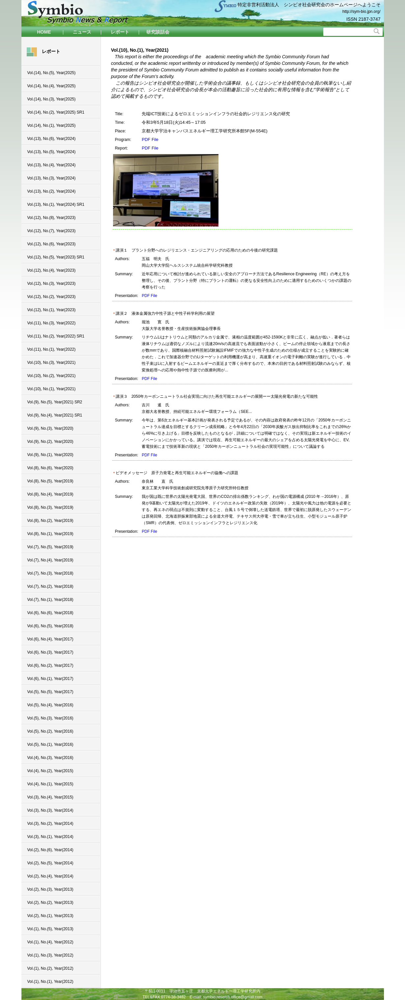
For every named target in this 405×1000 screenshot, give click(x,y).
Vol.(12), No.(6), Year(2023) (51, 244)
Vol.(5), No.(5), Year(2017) (50, 691)
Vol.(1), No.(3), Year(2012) (50, 955)
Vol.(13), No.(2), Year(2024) (51, 191)
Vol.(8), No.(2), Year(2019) (50, 520)
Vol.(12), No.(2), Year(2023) (51, 296)
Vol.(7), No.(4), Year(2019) (50, 560)
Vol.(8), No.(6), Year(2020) (50, 468)
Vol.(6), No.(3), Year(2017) (50, 652)
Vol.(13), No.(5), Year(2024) (51, 151)
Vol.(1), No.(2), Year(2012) (50, 968)
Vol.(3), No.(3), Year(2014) (50, 810)
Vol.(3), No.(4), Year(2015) (50, 797)
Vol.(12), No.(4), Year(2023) (51, 270)
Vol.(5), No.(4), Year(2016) (50, 705)
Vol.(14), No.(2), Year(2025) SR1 (55, 112)
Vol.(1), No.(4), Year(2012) (50, 942)
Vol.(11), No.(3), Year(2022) (51, 323)
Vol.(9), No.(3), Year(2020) (50, 428)
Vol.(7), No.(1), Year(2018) (50, 599)
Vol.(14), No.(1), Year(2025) (51, 125)
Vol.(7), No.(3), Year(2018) (50, 573)
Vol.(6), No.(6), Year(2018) (50, 612)
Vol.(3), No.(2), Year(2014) (50, 823)
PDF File (150, 139)
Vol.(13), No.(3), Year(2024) (51, 178)
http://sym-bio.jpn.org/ (361, 11)
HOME (44, 32)
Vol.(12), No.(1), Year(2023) (51, 310)
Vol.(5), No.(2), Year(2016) (50, 731)
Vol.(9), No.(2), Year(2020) (50, 441)
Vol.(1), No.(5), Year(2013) (50, 929)
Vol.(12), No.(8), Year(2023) (51, 217)
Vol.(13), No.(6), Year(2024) (51, 138)
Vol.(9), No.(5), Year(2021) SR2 (54, 402)
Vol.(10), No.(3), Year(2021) (51, 362)
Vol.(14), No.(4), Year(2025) (51, 86)
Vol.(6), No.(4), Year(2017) (50, 639)
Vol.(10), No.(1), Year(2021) (51, 389)
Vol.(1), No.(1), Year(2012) (50, 981)
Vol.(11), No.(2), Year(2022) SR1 (55, 336)
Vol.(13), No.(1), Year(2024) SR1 (55, 204)
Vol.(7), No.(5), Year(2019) (50, 547)
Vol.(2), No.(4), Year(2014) (50, 876)
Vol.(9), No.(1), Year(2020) (50, 454)
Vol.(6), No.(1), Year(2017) (50, 678)
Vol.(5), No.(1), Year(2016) (50, 744)
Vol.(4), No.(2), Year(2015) (50, 771)
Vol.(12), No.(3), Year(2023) (51, 283)
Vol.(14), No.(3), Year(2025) (51, 99)
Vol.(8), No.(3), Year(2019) (50, 507)
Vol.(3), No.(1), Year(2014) (50, 836)
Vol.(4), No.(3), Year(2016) (50, 757)
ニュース (82, 32)
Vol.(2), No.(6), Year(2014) (50, 850)
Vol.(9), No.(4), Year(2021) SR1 (54, 415)
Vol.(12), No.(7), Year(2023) (51, 231)
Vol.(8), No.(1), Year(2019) (50, 533)
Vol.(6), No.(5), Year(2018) (50, 626)
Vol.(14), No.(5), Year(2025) (51, 72)
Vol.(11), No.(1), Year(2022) (51, 349)
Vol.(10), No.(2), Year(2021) (51, 375)
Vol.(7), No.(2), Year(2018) (50, 586)
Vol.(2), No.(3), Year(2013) (50, 889)
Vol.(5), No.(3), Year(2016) (50, 718)
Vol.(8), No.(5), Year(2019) (50, 481)
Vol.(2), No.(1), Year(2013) (50, 915)
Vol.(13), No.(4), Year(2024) (51, 165)
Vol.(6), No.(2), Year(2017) (50, 665)
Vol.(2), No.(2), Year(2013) (50, 902)
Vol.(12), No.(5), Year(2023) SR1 (55, 257)
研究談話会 (157, 32)
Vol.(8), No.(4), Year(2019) (50, 494)
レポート (120, 32)
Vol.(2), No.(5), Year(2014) (50, 863)
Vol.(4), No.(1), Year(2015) (50, 784)
